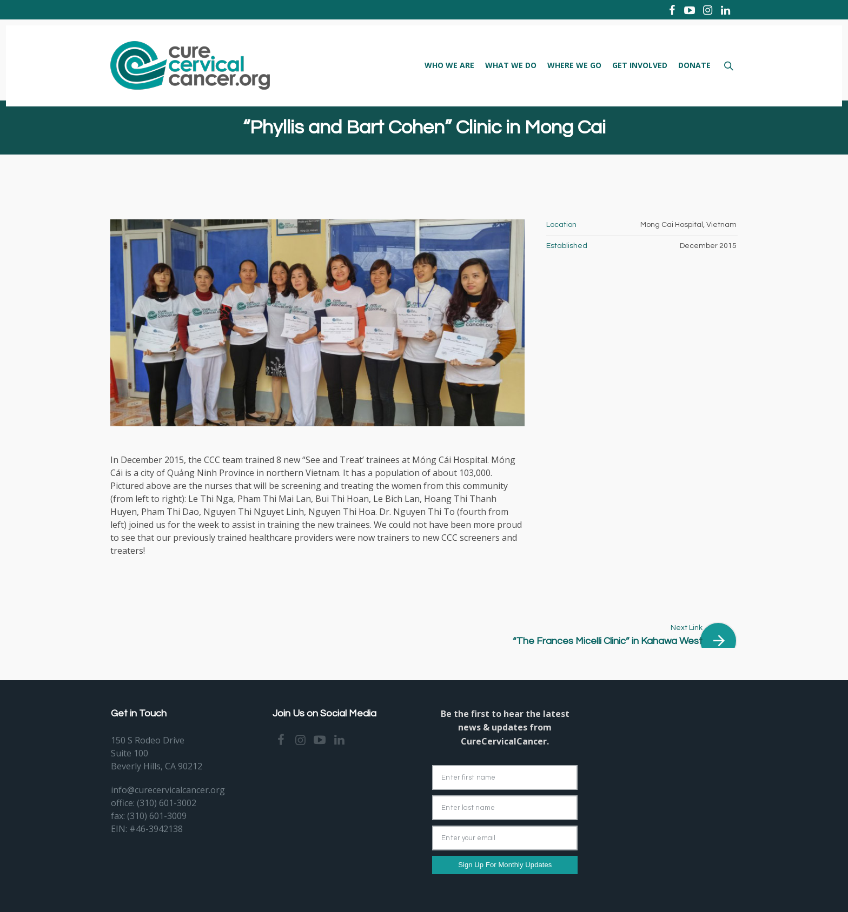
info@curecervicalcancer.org (168, 790)
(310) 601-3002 (166, 803)
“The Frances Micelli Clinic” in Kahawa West (608, 641)
